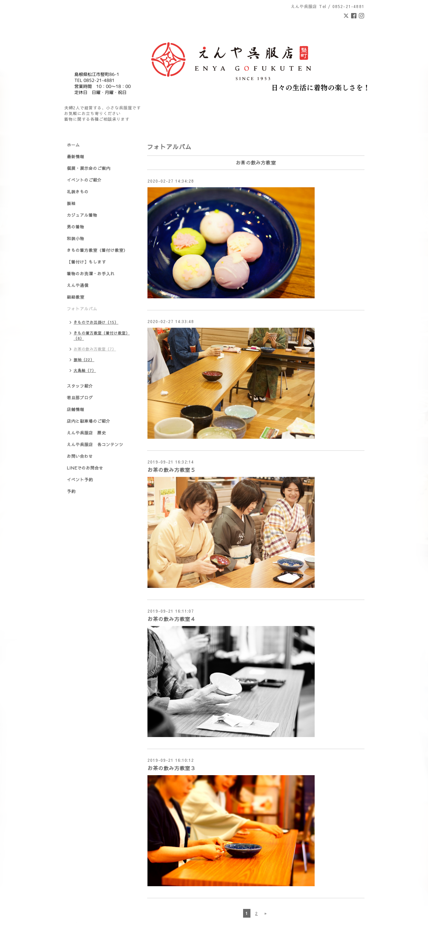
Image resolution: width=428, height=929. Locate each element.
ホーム (73, 144)
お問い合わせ (80, 456)
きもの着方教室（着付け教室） (97, 250)
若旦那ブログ (80, 397)
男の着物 (75, 226)
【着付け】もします (86, 262)
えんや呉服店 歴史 (86, 432)
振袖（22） (84, 359)
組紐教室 (75, 297)
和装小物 (75, 238)
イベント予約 (80, 479)
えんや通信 (78, 285)
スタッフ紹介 (80, 386)
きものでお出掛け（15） (96, 322)
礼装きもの (78, 191)
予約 (71, 491)
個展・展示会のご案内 (88, 168)
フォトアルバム (82, 308)
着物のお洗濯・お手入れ (91, 273)
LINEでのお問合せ (85, 468)
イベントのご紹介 (84, 180)
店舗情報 (75, 409)
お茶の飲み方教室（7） (95, 348)
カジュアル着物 (82, 215)
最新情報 (75, 156)
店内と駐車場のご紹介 (88, 421)
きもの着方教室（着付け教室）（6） (102, 335)
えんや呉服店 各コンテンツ (95, 444)
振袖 (71, 203)
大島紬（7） (85, 370)
